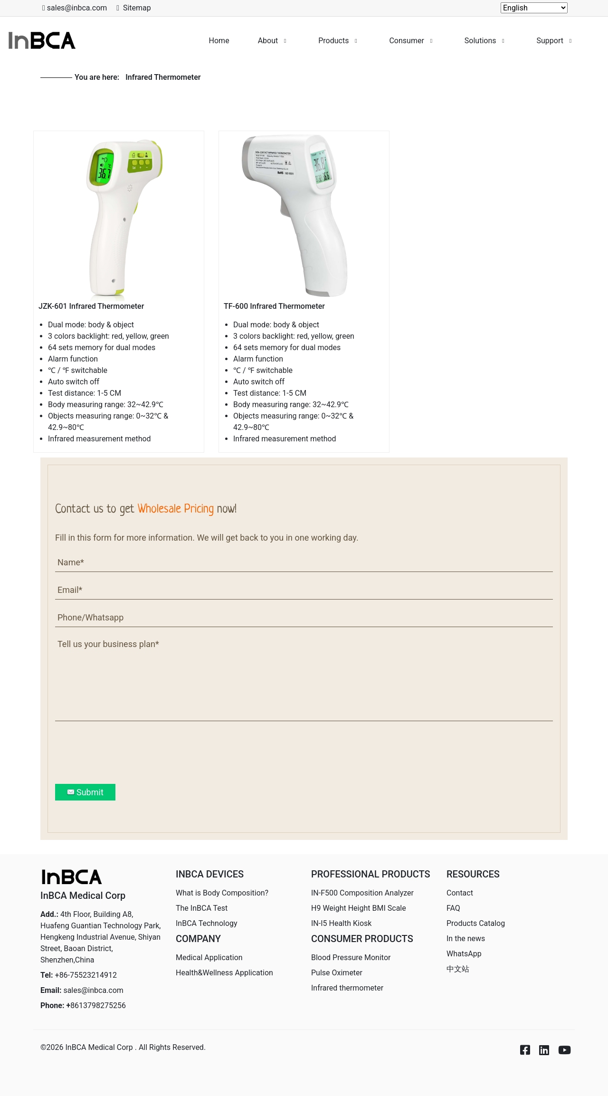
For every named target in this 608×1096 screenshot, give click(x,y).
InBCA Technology (207, 923)
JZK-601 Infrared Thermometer (91, 306)
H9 (358, 908)
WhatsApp (464, 953)
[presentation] (127, 752)
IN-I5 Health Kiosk (341, 923)
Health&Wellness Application (224, 972)
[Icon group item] (520, 1042)
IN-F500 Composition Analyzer (362, 892)
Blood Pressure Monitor (350, 957)
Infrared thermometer (347, 987)
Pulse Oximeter (336, 972)
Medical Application (209, 957)
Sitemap (137, 7)
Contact (459, 892)
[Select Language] (534, 7)
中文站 (457, 968)
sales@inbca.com (93, 990)
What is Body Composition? (222, 892)
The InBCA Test (202, 908)
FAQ (453, 908)
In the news (465, 938)
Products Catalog (475, 923)
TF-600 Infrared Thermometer (274, 306)
